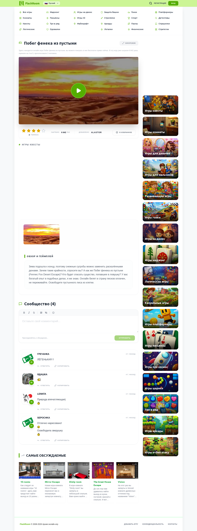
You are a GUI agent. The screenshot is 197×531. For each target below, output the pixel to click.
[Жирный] (24, 313)
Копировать (61, 366)
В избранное (124, 132)
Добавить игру (131, 524)
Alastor (96, 132)
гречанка (43, 354)
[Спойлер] (46, 313)
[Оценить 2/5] (29, 131)
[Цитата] (41, 313)
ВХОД (173, 3)
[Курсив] (29, 313)
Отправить (125, 338)
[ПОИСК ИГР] (150, 3)
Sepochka (43, 417)
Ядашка (42, 374)
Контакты (172, 524)
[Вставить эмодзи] (53, 313)
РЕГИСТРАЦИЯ (160, 3)
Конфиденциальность (153, 524)
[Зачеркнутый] (34, 313)
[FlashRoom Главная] (29, 3)
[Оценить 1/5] (24, 131)
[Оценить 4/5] (38, 131)
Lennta (41, 394)
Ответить (43, 366)
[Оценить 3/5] (33, 131)
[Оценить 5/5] (43, 131)
